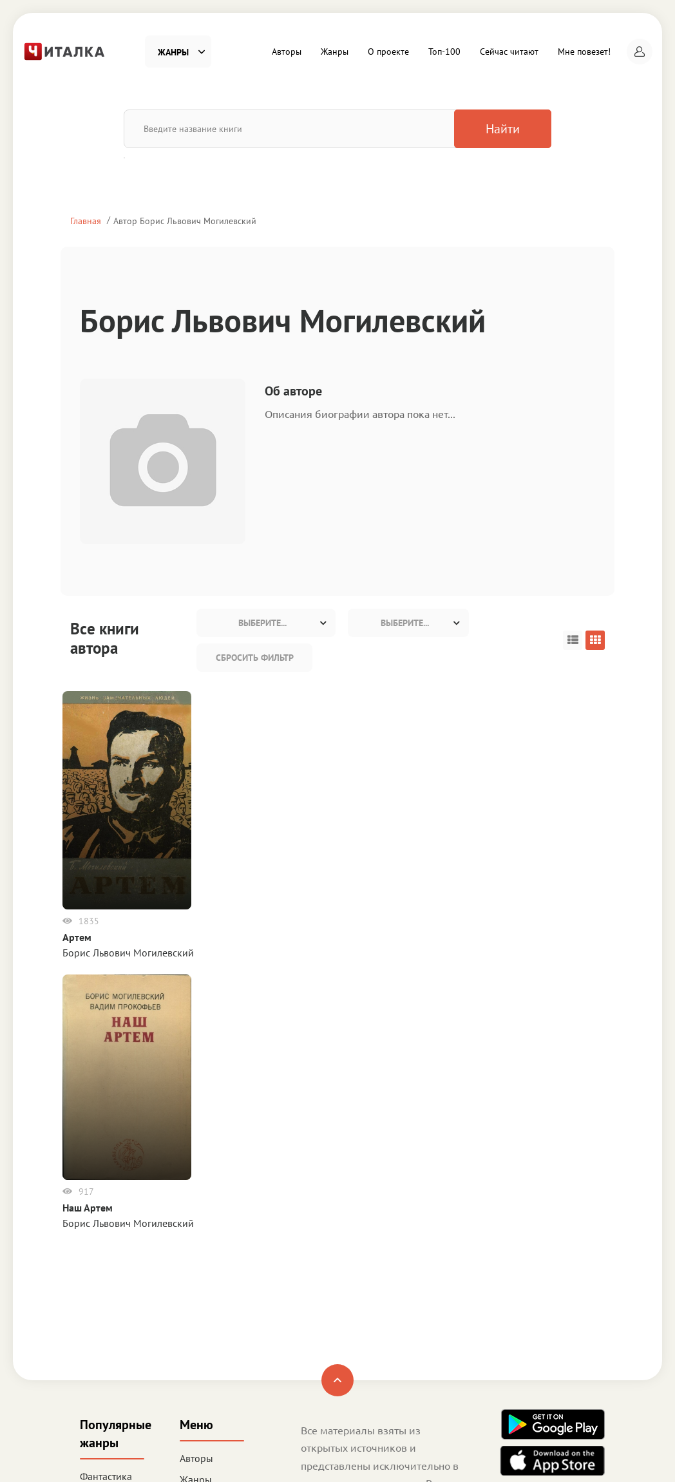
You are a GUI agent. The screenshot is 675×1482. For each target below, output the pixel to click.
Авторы (286, 51)
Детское (98, 1326)
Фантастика (106, 1205)
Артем (84, 937)
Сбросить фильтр (255, 657)
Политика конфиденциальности (373, 1300)
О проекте (388, 51)
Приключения (112, 1304)
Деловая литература (105, 1357)
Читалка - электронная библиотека (529, 1455)
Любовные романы (104, 1275)
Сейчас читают (509, 51)
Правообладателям (344, 1317)
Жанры (334, 51)
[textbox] (266, 623)
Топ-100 (444, 51)
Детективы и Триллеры (108, 1236)
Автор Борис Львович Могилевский (184, 220)
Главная (85, 220)
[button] (639, 51)
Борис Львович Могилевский (136, 952)
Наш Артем (372, 923)
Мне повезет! (584, 51)
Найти (484, 128)
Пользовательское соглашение (370, 1283)
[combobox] (266, 623)
